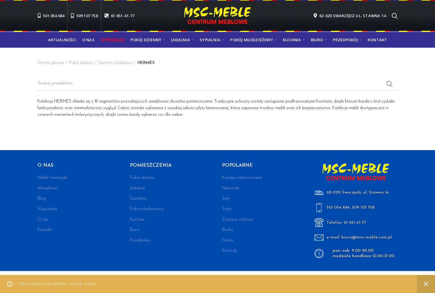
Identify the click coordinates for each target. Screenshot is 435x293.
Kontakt (44, 230)
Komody (229, 250)
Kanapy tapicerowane (242, 177)
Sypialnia (138, 198)
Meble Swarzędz (52, 177)
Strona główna (50, 63)
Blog (41, 198)
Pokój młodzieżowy (147, 209)
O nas (43, 219)
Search (389, 84)
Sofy (226, 198)
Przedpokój (140, 240)
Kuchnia (137, 219)
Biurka (227, 230)
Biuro (134, 230)
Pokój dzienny (81, 63)
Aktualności (47, 188)
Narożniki (230, 188)
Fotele (227, 240)
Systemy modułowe (115, 63)
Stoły (226, 209)
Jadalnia (137, 188)
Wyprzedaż (47, 209)
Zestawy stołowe (237, 219)
